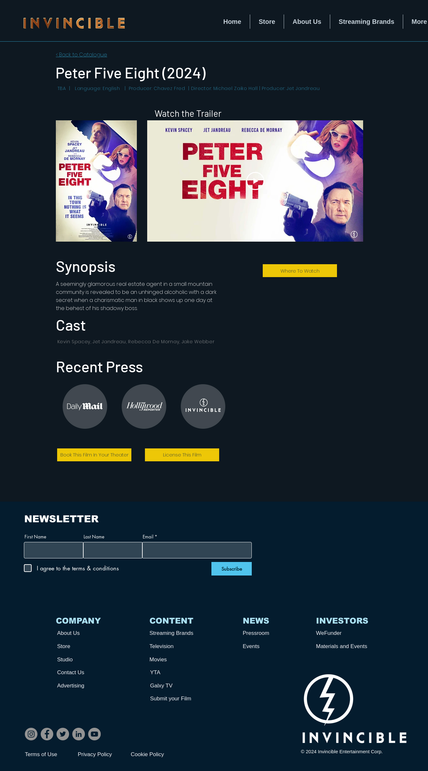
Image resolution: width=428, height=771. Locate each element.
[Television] (173, 646)
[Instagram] (31, 734)
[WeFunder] (340, 633)
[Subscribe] (231, 569)
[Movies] (173, 659)
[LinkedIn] (78, 734)
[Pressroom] (266, 633)
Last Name (94, 537)
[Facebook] (47, 734)
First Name (35, 537)
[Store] (81, 646)
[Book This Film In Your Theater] (94, 454)
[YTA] (174, 672)
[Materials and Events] (344, 646)
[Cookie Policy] (154, 754)
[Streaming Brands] (173, 633)
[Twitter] (62, 734)
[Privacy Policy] (101, 754)
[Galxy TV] (174, 685)
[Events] (266, 646)
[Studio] (81, 659)
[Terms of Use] (48, 754)
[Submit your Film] (174, 698)
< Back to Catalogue (81, 54)
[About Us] (81, 633)
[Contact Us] (81, 672)
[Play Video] (255, 181)
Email (148, 537)
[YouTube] (94, 734)
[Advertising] (81, 685)
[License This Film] (182, 454)
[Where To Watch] (300, 270)
